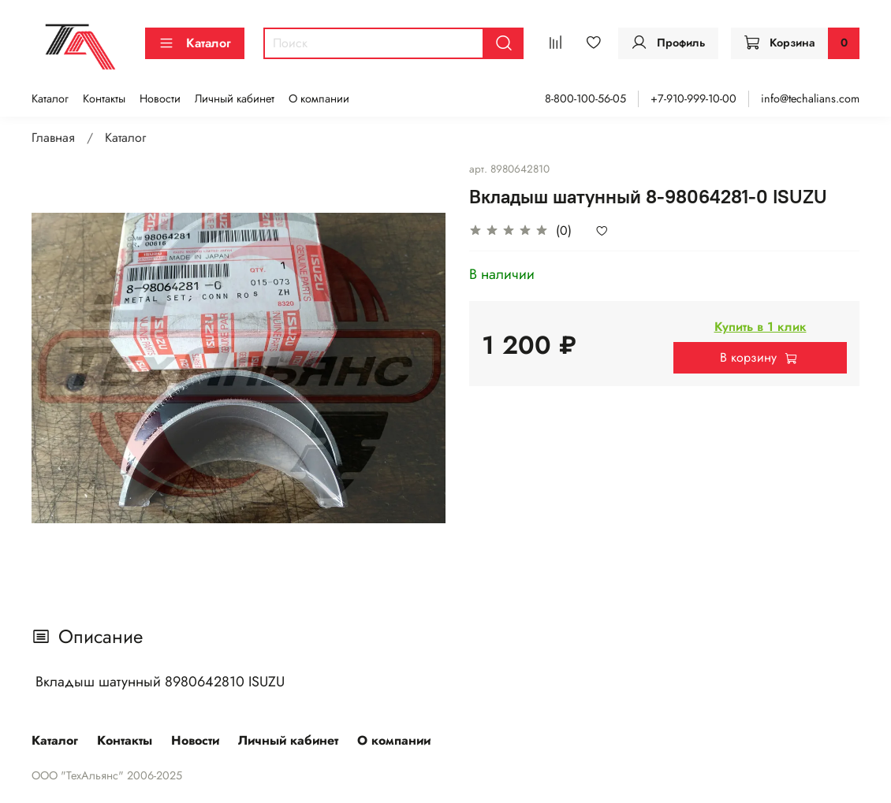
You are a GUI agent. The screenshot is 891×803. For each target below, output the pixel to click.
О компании (319, 98)
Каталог (194, 43)
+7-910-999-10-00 (693, 98)
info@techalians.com (810, 98)
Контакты (104, 98)
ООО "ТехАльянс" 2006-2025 (107, 775)
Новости (160, 98)
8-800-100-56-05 (585, 98)
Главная (53, 137)
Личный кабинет (234, 98)
